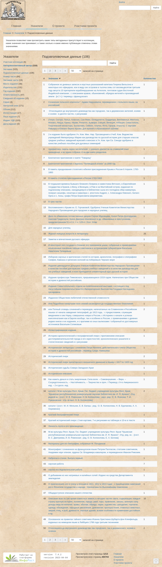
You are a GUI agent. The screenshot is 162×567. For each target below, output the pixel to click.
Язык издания (10, 116)
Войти (122, 2)
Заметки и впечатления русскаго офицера (68, 239)
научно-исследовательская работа (65, 469)
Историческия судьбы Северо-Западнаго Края (71, 368)
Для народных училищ (59, 228)
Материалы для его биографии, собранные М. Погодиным (76, 443)
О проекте (58, 26)
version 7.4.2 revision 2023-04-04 (56, 556)
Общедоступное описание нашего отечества (70, 493)
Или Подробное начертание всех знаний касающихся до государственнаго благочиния (91, 303)
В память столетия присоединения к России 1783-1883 (75, 178)
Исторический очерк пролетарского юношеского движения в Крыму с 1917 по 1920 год (90, 362)
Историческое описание (60, 373)
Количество (150, 78)
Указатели (37, 26)
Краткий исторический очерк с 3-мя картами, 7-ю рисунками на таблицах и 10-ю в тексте (91, 420)
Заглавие (7, 69)
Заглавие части (10, 80)
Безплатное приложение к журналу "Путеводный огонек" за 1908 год (81, 163)
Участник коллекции (13, 62)
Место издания (10, 84)
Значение (53, 78)
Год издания (9, 91)
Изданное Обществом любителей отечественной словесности (78, 298)
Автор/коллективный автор (17, 65)
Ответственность (11, 95)
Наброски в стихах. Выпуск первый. (65, 458)
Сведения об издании (13, 98)
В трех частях (55, 201)
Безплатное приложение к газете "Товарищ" (69, 158)
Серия (6, 102)
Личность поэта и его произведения (65, 426)
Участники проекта (85, 26)
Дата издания (10, 124)
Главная (16, 26)
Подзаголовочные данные (16, 73)
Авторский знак (10, 105)
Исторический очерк (58, 356)
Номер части (9, 76)
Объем (6, 109)
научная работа (56, 464)
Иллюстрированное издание (62, 330)
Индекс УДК (9, 120)
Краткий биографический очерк (63, 414)
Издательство (10, 87)
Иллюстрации (10, 113)
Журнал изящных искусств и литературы (68, 233)
